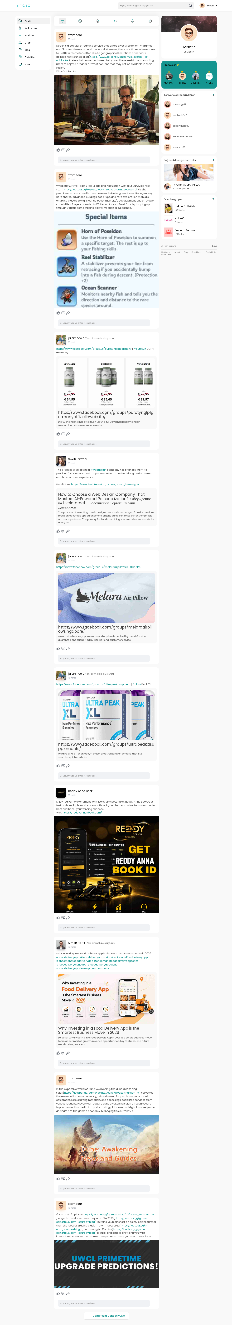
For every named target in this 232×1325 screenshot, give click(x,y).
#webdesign (98, 470)
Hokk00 (179, 218)
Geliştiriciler (211, 252)
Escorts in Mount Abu (187, 185)
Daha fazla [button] (167, 254)
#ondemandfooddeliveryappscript (116, 961)
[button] (156, 5)
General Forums (185, 230)
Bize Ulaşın (197, 252)
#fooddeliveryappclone (102, 964)
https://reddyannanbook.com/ (82, 812)
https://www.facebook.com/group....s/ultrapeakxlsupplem (93, 684)
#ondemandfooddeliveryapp (74, 961)
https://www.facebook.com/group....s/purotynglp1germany (93, 349)
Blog (186, 252)
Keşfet (177, 252)
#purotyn (140, 349)
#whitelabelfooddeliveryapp (129, 957)
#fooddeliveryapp (67, 957)
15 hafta (72, 39)
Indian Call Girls (185, 206)
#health (135, 567)
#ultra (136, 684)
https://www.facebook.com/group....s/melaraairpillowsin (92, 567)
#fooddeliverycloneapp (71, 964)
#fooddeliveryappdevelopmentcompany (82, 968)
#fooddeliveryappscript (95, 957)
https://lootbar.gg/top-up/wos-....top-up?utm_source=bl (100, 189)
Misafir (189, 47)
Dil (214, 246)
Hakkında (165, 252)
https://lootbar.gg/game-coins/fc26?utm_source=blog (119, 1214)
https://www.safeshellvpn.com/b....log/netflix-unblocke (102, 58)
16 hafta (72, 342)
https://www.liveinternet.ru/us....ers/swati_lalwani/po (105, 484)
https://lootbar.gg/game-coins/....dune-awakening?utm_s (101, 1093)
